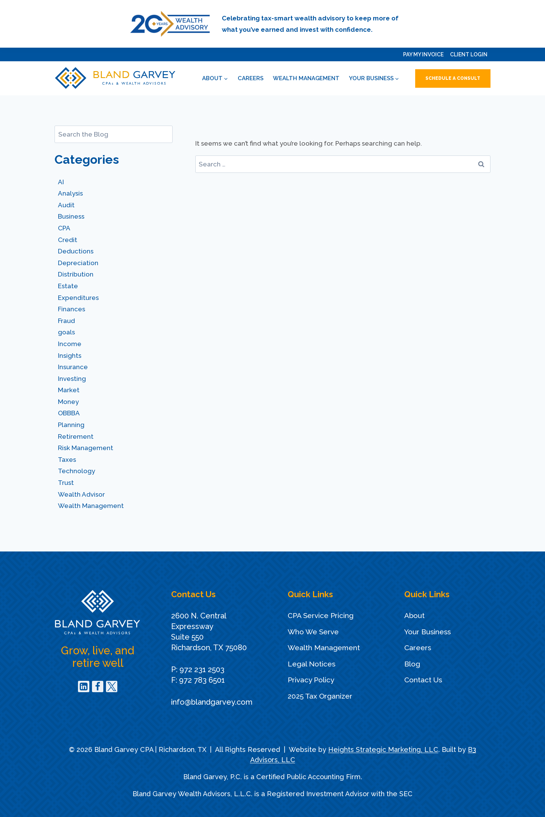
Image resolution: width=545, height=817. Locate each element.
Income (69, 344)
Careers (250, 78)
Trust (66, 482)
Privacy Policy (311, 680)
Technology (76, 471)
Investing (72, 378)
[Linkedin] (83, 686)
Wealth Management (306, 78)
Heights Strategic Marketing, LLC (383, 749)
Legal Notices (311, 664)
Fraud (66, 321)
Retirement (75, 436)
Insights (69, 355)
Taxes (67, 459)
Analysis (70, 193)
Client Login (468, 54)
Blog (412, 664)
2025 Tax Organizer (320, 696)
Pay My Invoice (423, 54)
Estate (68, 286)
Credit (67, 240)
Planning (71, 425)
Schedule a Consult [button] (452, 78)
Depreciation (78, 263)
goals (66, 332)
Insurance (73, 367)
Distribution (75, 274)
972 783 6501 (202, 680)
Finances (71, 309)
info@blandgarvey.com (211, 702)
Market (68, 390)
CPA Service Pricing (320, 615)
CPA (64, 228)
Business (71, 216)
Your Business (427, 632)
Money (68, 401)
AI (61, 182)
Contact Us (423, 680)
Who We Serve (313, 632)
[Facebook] (97, 686)
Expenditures (78, 297)
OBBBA (69, 413)
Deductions (75, 251)
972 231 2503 (201, 669)
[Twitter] (111, 686)
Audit (66, 205)
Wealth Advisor (81, 494)
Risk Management (85, 448)
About (414, 615)
